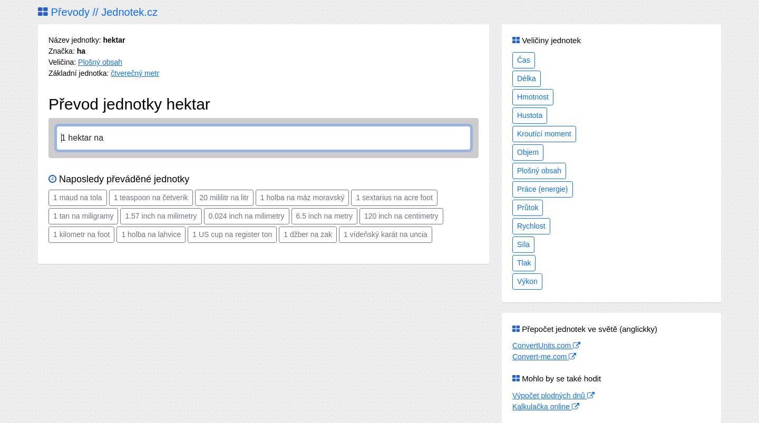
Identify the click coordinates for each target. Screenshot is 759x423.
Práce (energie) (542, 189)
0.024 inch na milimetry (247, 216)
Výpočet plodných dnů (553, 395)
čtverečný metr (135, 73)
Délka (526, 78)
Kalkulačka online (545, 406)
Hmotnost (533, 97)
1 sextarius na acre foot (394, 197)
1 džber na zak (308, 234)
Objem (528, 152)
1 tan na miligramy (83, 216)
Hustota (529, 115)
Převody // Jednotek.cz (98, 12)
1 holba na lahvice (151, 234)
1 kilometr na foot (81, 234)
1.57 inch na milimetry (161, 216)
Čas (523, 60)
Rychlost (531, 226)
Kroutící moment (544, 134)
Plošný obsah (100, 62)
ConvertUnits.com (546, 345)
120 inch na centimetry (401, 216)
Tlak (524, 263)
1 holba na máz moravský (302, 197)
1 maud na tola (77, 197)
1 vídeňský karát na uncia (385, 234)
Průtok (527, 207)
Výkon (527, 281)
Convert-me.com (544, 356)
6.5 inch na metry (324, 216)
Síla (523, 244)
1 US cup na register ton (232, 234)
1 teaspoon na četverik (151, 197)
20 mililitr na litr (224, 197)
